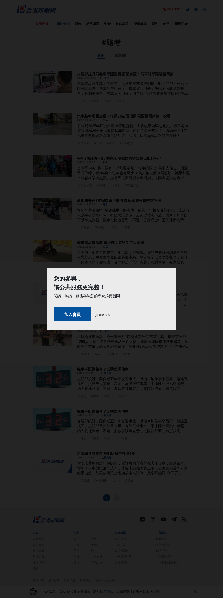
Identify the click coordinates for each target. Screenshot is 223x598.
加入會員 (72, 314)
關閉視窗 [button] (102, 315)
